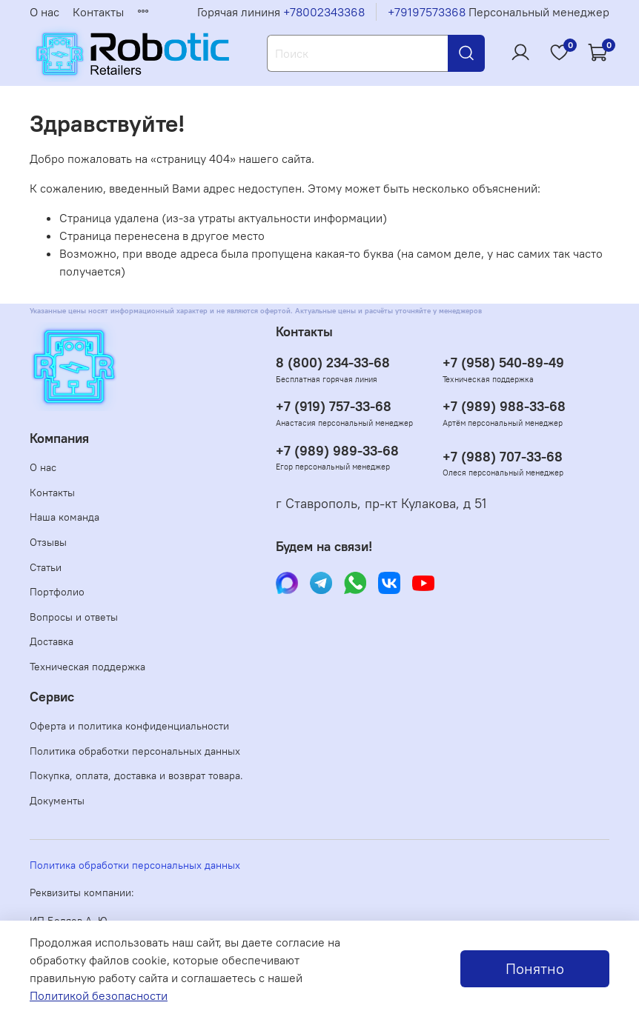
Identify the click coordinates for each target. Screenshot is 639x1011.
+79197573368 (427, 11)
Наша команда (64, 517)
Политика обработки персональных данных (135, 751)
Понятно (535, 968)
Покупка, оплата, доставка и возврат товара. (136, 775)
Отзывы (48, 542)
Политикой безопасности (99, 995)
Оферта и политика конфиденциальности (129, 726)
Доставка (51, 641)
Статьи (46, 567)
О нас (44, 11)
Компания (59, 438)
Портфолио (57, 591)
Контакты (98, 11)
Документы (57, 800)
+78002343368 (324, 11)
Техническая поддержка (87, 666)
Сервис (52, 697)
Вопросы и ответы (74, 617)
